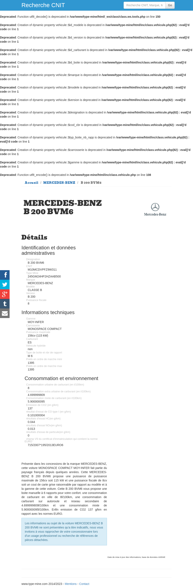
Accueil (31, 182)
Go (170, 5)
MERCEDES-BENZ (59, 182)
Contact (84, 584)
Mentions (71, 584)
